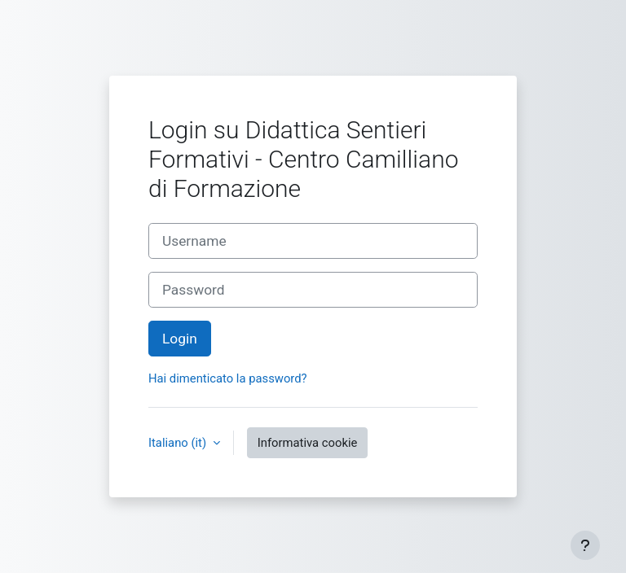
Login (179, 338)
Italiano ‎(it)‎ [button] (178, 442)
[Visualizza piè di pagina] (585, 545)
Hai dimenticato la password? (227, 378)
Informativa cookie (308, 442)
